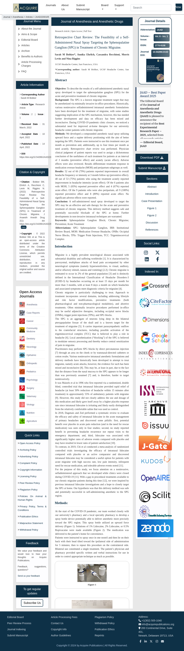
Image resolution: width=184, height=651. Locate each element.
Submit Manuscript (82, 7)
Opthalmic (27, 355)
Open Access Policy (30, 443)
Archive (25, 50)
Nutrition (27, 413)
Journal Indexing (16, 629)
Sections (151, 178)
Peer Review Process (19, 623)
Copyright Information (31, 469)
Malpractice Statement (31, 523)
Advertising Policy (29, 456)
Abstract (151, 186)
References (151, 229)
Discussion (152, 222)
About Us (64, 7)
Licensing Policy (28, 476)
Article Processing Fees (64, 617)
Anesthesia (28, 304)
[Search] (151, 7)
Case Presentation (152, 201)
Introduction (151, 193)
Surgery (26, 388)
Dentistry (27, 338)
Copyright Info (59, 629)
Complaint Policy (28, 463)
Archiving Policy (28, 450)
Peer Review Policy (30, 483)
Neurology (27, 347)
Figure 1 (151, 208)
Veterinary (27, 396)
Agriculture (28, 421)
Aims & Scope (29, 34)
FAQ (23, 71)
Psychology (28, 380)
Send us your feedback (29, 576)
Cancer (26, 321)
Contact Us (57, 623)
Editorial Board (29, 39)
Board (105, 5)
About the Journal (31, 28)
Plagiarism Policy (29, 489)
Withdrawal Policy (29, 529)
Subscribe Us (32, 602)
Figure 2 (151, 215)
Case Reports (29, 313)
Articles (25, 45)
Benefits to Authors (32, 56)
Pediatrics (27, 371)
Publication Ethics (29, 516)
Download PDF (151, 157)
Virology (26, 404)
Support (119, 5)
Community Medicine (28, 330)
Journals (51, 5)
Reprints (99, 635)
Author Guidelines (61, 635)
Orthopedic (28, 363)
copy (24, 227)
